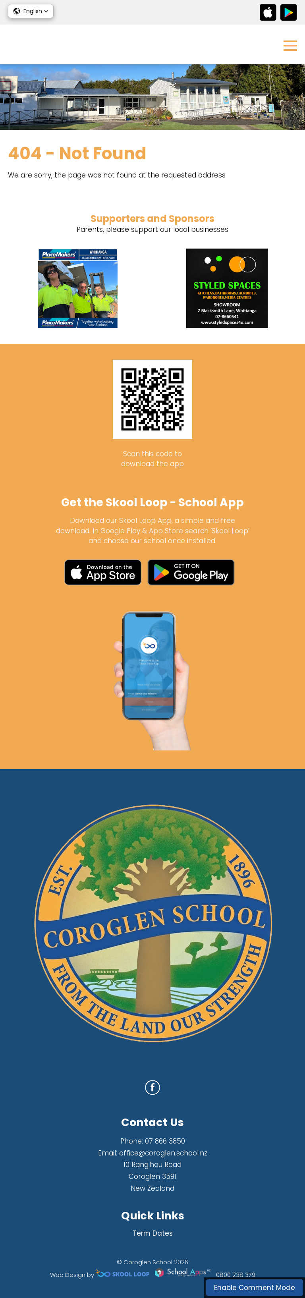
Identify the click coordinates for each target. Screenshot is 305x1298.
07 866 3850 (165, 1141)
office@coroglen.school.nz (163, 1153)
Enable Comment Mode (254, 1287)
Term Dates (153, 1233)
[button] (30, 11)
